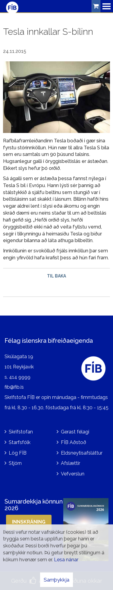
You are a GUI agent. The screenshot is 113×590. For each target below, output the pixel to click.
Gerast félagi (75, 432)
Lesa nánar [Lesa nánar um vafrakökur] (66, 559)
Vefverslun (72, 474)
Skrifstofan (21, 432)
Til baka (56, 276)
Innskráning (29, 522)
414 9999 (19, 377)
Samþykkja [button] (56, 580)
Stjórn (15, 463)
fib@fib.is (14, 387)
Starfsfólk (19, 442)
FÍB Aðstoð (73, 442)
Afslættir (70, 463)
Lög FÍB (18, 453)
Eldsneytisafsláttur (81, 453)
